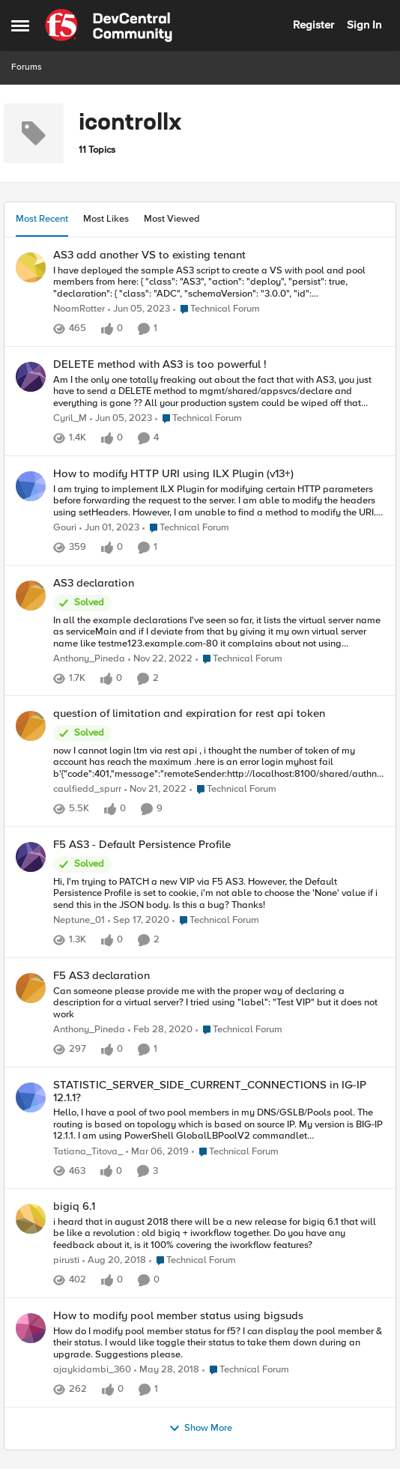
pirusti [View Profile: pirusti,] (66, 1261)
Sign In (364, 24)
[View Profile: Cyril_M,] (31, 377)
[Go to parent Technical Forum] (216, 309)
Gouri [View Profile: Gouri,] (64, 527)
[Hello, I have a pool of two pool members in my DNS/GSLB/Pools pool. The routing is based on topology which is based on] (218, 1124)
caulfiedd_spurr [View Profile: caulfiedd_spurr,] (87, 790)
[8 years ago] (166, 1371)
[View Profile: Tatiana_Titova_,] (31, 1097)
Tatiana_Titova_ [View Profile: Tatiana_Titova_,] (88, 1151)
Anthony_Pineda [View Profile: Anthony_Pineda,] (89, 658)
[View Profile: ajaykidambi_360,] (31, 1328)
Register (313, 24)
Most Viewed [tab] (172, 219)
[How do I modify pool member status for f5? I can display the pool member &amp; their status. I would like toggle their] (218, 1343)
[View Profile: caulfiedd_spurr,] (31, 726)
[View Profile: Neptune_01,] (31, 857)
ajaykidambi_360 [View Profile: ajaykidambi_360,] (92, 1370)
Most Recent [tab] (42, 219)
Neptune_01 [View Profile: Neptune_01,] (79, 921)
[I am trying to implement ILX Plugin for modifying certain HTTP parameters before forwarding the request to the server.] (218, 500)
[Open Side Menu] (20, 25)
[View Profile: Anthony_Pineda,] (31, 596)
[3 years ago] (139, 309)
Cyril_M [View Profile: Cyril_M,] (70, 418)
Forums (26, 67)
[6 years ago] (160, 1031)
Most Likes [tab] (106, 219)
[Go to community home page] (108, 25)
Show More (200, 1429)
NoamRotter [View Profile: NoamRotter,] (79, 309)
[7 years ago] (157, 1152)
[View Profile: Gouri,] (31, 486)
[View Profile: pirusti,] (31, 1219)
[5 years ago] (138, 921)
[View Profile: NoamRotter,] (31, 267)
